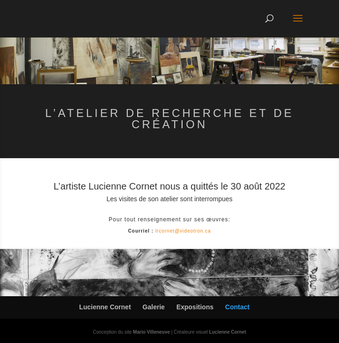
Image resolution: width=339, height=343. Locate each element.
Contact (237, 307)
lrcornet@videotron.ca (183, 231)
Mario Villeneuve (151, 332)
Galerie (153, 307)
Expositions (195, 307)
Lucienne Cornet (105, 307)
